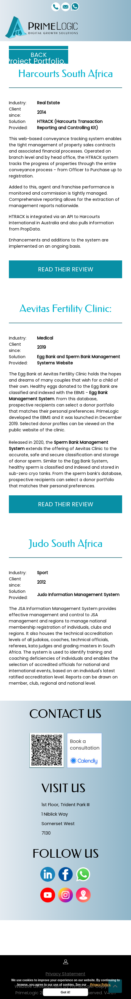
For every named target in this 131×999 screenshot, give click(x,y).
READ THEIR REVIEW (65, 269)
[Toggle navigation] (119, 27)
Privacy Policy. (100, 984)
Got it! (65, 992)
